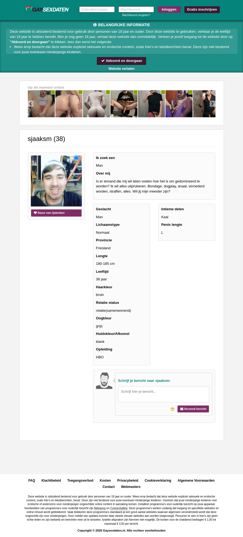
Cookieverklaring (158, 480)
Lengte (102, 256)
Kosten (105, 480)
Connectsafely (118, 508)
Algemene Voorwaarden (196, 480)
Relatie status (107, 303)
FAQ (31, 480)
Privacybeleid (127, 480)
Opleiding (104, 349)
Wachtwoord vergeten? (136, 15)
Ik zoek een (105, 158)
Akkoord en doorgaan (121, 61)
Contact (109, 487)
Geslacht (103, 209)
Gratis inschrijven (202, 9)
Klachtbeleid (51, 480)
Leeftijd (102, 271)
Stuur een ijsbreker (49, 212)
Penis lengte (171, 225)
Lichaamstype (108, 225)
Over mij (103, 173)
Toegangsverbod (80, 480)
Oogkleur (104, 318)
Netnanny (100, 508)
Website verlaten (121, 69)
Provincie (104, 240)
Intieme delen (172, 209)
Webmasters (130, 487)
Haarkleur (104, 287)
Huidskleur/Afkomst (113, 334)
